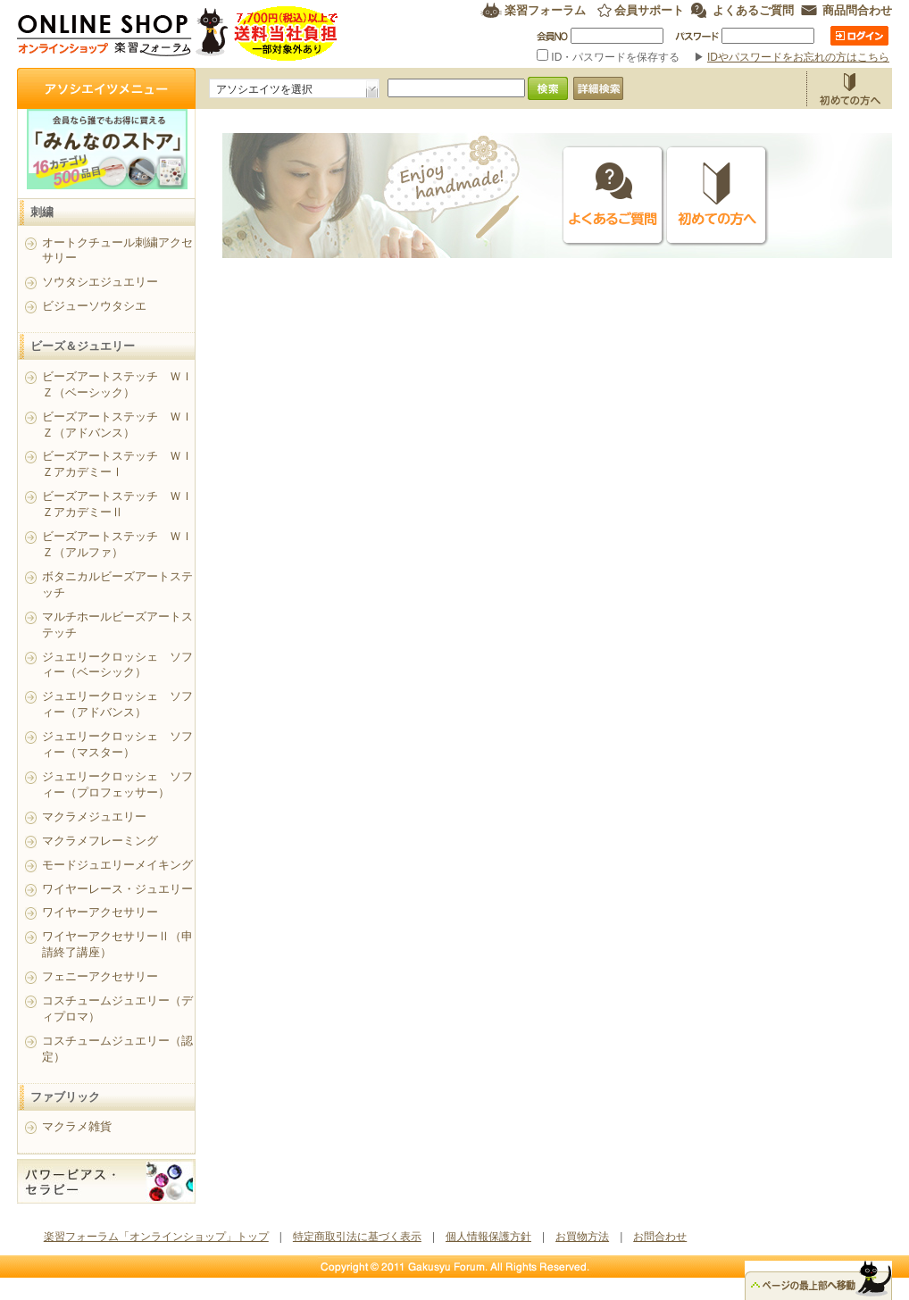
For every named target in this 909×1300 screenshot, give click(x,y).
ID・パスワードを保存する (610, 57)
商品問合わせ (857, 10)
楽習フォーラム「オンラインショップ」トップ (156, 1236)
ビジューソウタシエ (94, 305)
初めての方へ (717, 196)
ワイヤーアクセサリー (100, 912)
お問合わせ (660, 1236)
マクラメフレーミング (100, 840)
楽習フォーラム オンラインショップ (178, 33)
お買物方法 (849, 88)
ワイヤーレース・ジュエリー (117, 889)
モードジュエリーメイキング (117, 864)
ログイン (859, 36)
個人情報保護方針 (488, 1236)
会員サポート (649, 10)
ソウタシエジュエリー (100, 281)
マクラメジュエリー (94, 816)
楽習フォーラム (545, 10)
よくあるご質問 (753, 10)
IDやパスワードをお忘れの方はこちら (798, 57)
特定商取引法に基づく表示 (357, 1236)
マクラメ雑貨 (77, 1126)
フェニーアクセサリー (100, 976)
